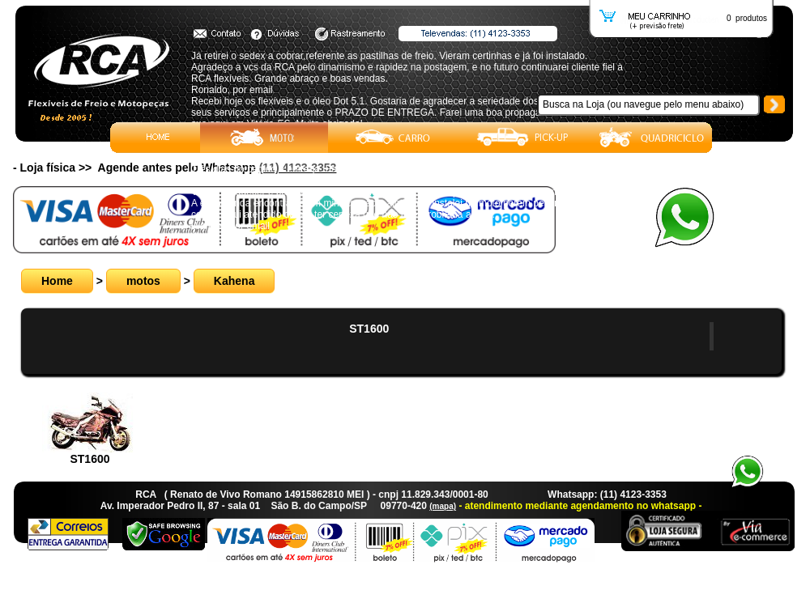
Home (57, 280)
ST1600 (369, 328)
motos (143, 280)
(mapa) (442, 506)
